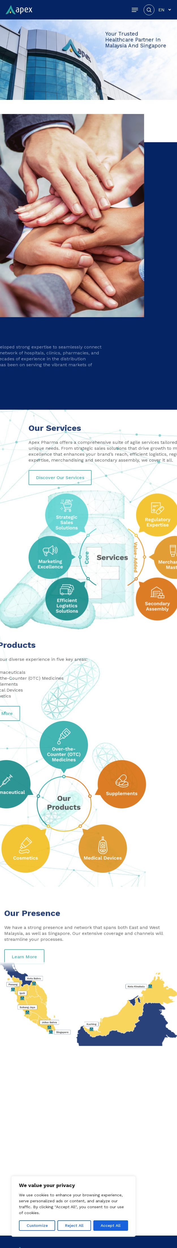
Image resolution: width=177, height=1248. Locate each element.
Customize (37, 1225)
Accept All (110, 1225)
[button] (135, 10)
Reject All (74, 1225)
